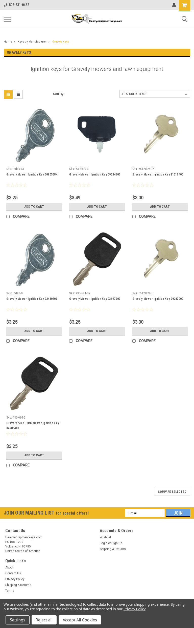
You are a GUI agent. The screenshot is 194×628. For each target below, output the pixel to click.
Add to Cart (34, 207)
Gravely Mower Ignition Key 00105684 (31, 174)
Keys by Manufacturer (32, 41)
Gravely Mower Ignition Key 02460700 (31, 299)
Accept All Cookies (80, 620)
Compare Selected (172, 492)
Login (103, 543)
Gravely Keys (60, 41)
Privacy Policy (15, 579)
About (9, 567)
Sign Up (117, 543)
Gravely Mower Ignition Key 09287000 (157, 299)
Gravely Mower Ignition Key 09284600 (94, 174)
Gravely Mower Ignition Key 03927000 (94, 299)
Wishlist (105, 537)
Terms (9, 591)
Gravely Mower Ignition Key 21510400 (157, 174)
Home (8, 41)
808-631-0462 (16, 5)
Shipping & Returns (113, 549)
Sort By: (58, 94)
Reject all (44, 620)
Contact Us (13, 573)
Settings (17, 620)
